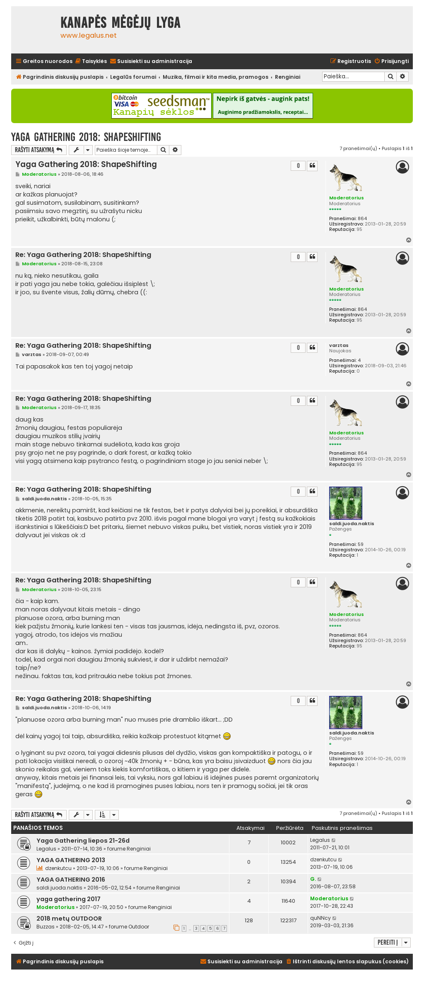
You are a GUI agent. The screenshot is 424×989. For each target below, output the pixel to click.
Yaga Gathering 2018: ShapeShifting (86, 137)
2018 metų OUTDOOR (69, 918)
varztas (339, 345)
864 (362, 218)
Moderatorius (346, 197)
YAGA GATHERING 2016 (70, 879)
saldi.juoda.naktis (351, 523)
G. (313, 878)
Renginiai (139, 848)
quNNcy (320, 917)
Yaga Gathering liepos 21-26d (83, 840)
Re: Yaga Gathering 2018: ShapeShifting (83, 255)
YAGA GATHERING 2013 (70, 860)
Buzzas (45, 926)
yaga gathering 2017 (68, 899)
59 (361, 544)
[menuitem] (91, 61)
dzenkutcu (58, 868)
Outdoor (138, 926)
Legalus (46, 848)
